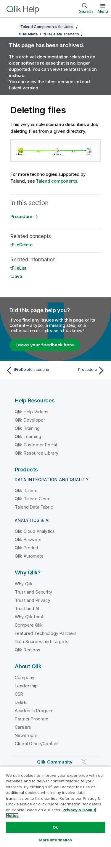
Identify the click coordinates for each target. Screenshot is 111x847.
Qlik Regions (27, 649)
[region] (55, 806)
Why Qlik (24, 583)
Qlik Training (27, 428)
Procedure (21, 216)
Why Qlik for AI (29, 616)
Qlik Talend (26, 490)
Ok (55, 827)
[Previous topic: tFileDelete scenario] (29, 370)
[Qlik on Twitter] (83, 761)
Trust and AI (27, 608)
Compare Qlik (29, 625)
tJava (16, 276)
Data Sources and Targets (41, 641)
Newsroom (26, 735)
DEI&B (21, 702)
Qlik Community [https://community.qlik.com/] (55, 762)
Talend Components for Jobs (46, 26)
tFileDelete (28, 34)
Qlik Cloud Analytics (35, 531)
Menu (103, 11)
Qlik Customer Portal (36, 444)
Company (24, 677)
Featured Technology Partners (46, 633)
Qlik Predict (26, 547)
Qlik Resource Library (36, 453)
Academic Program (34, 710)
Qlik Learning (28, 436)
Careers (23, 727)
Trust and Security (33, 591)
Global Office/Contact (37, 743)
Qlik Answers (28, 539)
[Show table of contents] (11, 26)
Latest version (23, 88)
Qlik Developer (30, 419)
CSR (19, 694)
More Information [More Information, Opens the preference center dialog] (55, 840)
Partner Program (31, 718)
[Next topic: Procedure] (82, 370)
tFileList (18, 268)
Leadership (26, 685)
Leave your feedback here (44, 345)
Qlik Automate (29, 555)
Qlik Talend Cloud (33, 498)
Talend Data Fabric (34, 506)
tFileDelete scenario (61, 34)
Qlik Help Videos (32, 411)
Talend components (56, 181)
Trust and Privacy (32, 600)
